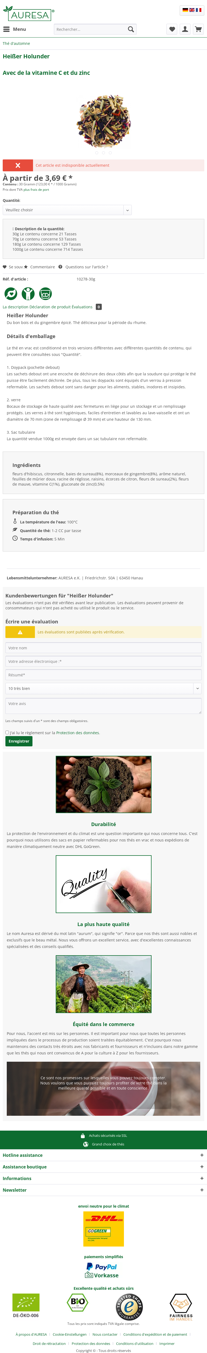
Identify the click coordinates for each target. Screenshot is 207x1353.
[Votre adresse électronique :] (103, 661)
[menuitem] (14, 29)
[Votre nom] (103, 647)
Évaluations (87, 306)
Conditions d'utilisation (134, 1343)
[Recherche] (131, 29)
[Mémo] (171, 29)
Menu (14, 28)
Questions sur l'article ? (83, 266)
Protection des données (77, 732)
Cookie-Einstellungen (70, 1334)
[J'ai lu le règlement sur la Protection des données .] (7, 732)
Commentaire (40, 266)
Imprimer (167, 1343)
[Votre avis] (103, 706)
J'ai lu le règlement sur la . (55, 732)
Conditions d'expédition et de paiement (155, 1334)
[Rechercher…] (95, 29)
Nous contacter (105, 1334)
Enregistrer (19, 741)
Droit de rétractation (49, 1343)
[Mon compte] (185, 29)
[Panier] (198, 29)
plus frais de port (36, 189)
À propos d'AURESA (31, 1334)
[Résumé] (103, 674)
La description (15, 306)
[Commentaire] (103, 688)
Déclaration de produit (50, 306)
